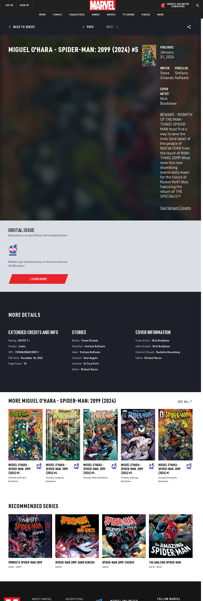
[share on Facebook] (159, 550)
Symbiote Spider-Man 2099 (25, 502)
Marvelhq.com (76, 551)
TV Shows (129, 14)
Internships (41, 557)
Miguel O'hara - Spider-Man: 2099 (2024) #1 (169, 409)
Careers (38, 551)
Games (96, 14)
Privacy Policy (35, 586)
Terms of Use (17, 586)
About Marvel (42, 540)
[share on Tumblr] (189, 550)
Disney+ (71, 545)
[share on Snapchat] (169, 559)
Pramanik (172, 417)
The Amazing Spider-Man (165, 502)
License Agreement (155, 586)
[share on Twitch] (189, 559)
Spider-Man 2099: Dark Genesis (74, 502)
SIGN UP (24, 5)
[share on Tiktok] (159, 567)
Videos (146, 14)
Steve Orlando (78, 94)
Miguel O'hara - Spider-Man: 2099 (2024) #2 (132, 409)
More (160, 14)
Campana (59, 417)
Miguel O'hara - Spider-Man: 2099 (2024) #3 (94, 409)
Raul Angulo (91, 297)
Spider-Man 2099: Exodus (118, 502)
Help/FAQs (39, 545)
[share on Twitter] (169, 550)
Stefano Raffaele (142, 94)
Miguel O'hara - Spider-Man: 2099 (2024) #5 (19, 409)
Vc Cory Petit (91, 303)
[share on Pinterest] (179, 559)
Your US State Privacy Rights (62, 586)
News (42, 14)
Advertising (74, 540)
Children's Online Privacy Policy (124, 586)
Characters (77, 14)
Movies (111, 14)
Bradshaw (13, 421)
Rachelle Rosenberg (168, 292)
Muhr (94, 417)
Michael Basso (89, 309)
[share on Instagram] (179, 550)
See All (185, 341)
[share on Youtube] (159, 559)
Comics (57, 14)
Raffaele (21, 417)
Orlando (12, 417)
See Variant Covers (81, 147)
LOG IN (9, 5)
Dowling (134, 417)
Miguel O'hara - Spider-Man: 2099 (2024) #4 (57, 409)
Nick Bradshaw (78, 110)
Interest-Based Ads (180, 586)
